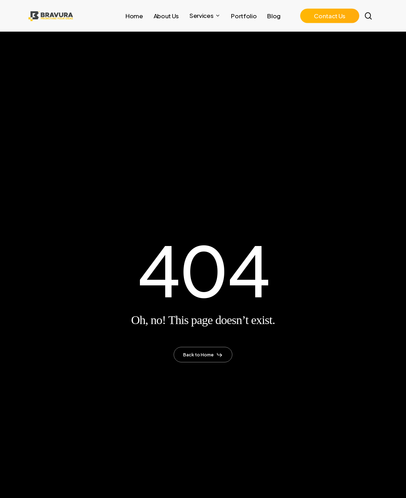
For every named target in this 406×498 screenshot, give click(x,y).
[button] (203, 354)
